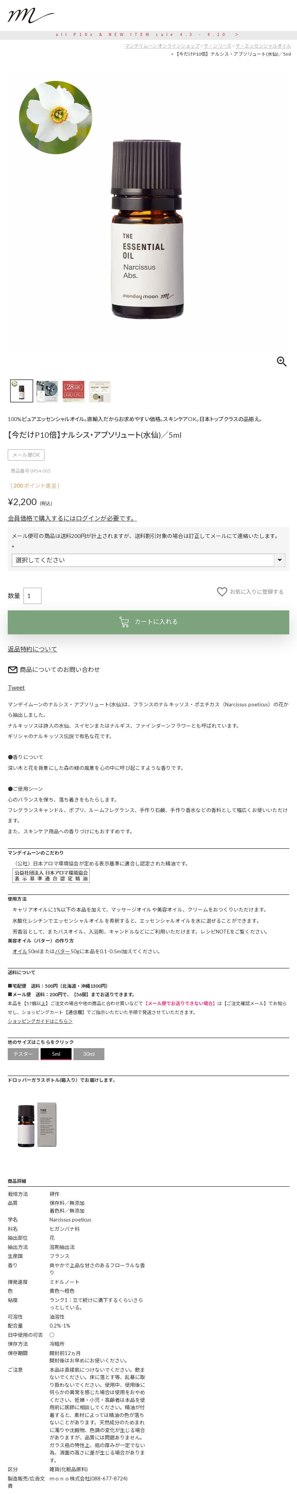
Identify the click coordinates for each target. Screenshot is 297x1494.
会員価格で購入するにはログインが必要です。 (72, 518)
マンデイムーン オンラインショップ (162, 46)
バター (62, 951)
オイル (20, 951)
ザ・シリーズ (217, 46)
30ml (89, 1054)
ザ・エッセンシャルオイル (263, 46)
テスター (23, 1054)
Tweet (16, 687)
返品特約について (32, 649)
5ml (56, 1054)
